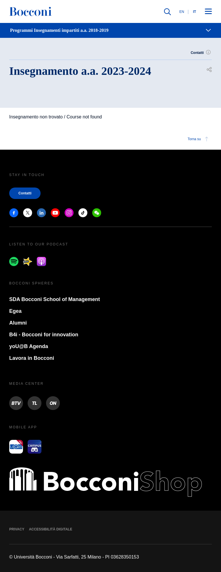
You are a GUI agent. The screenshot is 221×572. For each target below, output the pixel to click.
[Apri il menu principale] (208, 11)
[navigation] (110, 30)
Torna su (199, 139)
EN (181, 12)
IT (194, 12)
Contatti (201, 52)
